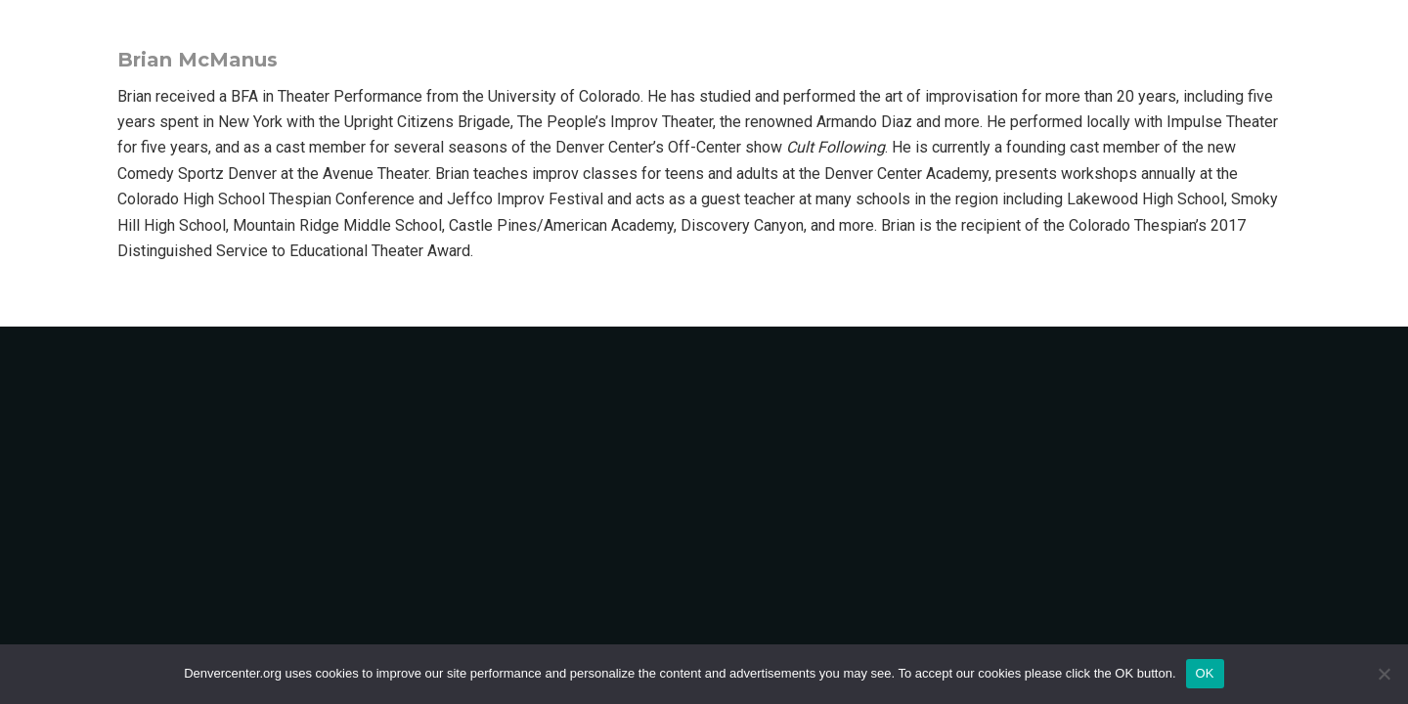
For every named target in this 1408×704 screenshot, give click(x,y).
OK (1205, 673)
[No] (1383, 673)
